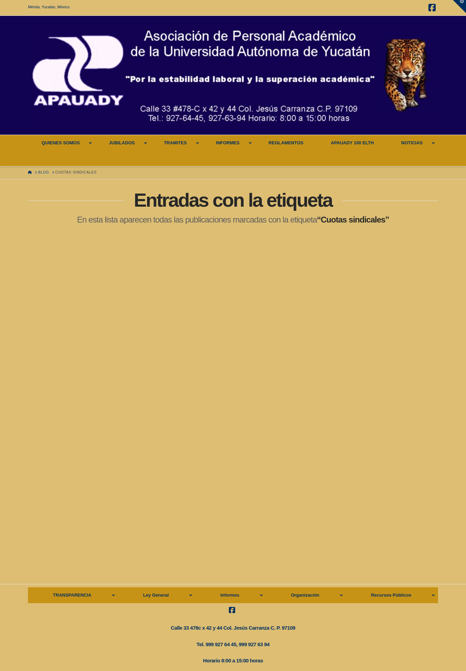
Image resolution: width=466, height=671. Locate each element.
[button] (459, 6)
